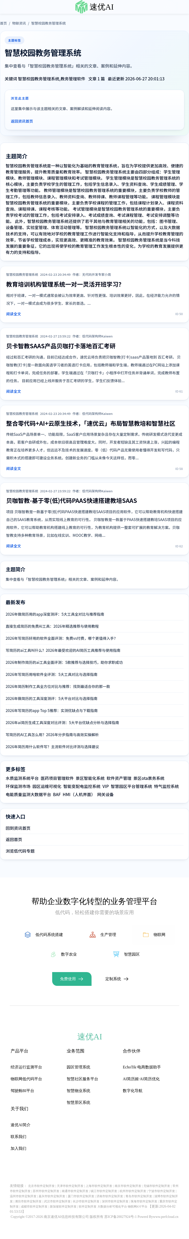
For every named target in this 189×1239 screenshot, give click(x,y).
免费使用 (68, 979)
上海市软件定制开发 (99, 1186)
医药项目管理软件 (57, 778)
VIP (105, 786)
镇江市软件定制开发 (104, 1191)
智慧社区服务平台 (82, 1079)
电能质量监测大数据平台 (28, 794)
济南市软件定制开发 (109, 1196)
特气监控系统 (166, 786)
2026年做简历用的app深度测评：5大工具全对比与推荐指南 (55, 614)
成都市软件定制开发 (34, 1206)
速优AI (102, 6)
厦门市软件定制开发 (81, 1196)
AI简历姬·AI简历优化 (141, 1079)
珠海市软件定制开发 (144, 1201)
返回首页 (14, 839)
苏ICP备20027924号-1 (120, 1217)
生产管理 (108, 935)
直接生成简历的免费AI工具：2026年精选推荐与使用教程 (52, 626)
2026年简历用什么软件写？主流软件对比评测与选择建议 (52, 746)
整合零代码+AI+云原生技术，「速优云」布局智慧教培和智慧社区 (90, 423)
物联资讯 (19, 23)
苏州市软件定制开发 (46, 1191)
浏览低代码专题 (20, 851)
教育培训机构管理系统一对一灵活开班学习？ (65, 284)
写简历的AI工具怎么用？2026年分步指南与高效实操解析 (52, 734)
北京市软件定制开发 (41, 1186)
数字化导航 (132, 1091)
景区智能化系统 (90, 778)
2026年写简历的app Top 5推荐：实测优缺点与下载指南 (52, 710)
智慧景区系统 (78, 1102)
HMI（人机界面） (79, 794)
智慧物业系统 (78, 1091)
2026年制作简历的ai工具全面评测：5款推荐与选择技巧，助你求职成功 (64, 662)
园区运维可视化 (46, 786)
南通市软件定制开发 (75, 1191)
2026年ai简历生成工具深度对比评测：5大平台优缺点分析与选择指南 (62, 722)
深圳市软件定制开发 (115, 1201)
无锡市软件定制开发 (156, 1186)
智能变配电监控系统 (81, 786)
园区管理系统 (78, 1067)
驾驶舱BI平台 (22, 1091)
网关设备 (105, 794)
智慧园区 (132, 954)
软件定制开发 (87, 1206)
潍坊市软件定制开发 (28, 1201)
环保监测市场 (18, 786)
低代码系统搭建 (49, 935)
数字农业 (69, 954)
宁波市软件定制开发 (161, 1191)
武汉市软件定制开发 (57, 1201)
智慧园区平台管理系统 (131, 786)
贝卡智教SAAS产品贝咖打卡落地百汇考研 (61, 345)
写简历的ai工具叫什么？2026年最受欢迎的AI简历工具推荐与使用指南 (63, 650)
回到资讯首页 (18, 828)
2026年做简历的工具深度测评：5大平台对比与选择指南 (51, 698)
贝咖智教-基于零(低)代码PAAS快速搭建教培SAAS (71, 500)
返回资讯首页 (22, 121)
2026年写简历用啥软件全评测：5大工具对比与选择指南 (51, 674)
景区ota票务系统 (148, 778)
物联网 (159, 935)
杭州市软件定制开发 (133, 1191)
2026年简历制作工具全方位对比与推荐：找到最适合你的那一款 (58, 686)
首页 (3, 23)
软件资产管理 (119, 778)
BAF (57, 794)
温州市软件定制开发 (23, 1196)
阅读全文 (13, 313)
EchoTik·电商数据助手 (142, 1067)
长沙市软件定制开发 (86, 1201)
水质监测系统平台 (22, 778)
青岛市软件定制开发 (139, 1196)
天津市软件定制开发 (70, 1186)
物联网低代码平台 (26, 1079)
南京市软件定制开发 (128, 1186)
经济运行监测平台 (26, 1067)
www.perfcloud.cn (165, 1217)
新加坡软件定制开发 (63, 1206)
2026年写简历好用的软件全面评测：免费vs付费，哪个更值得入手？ (62, 638)
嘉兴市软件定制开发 (52, 1196)
